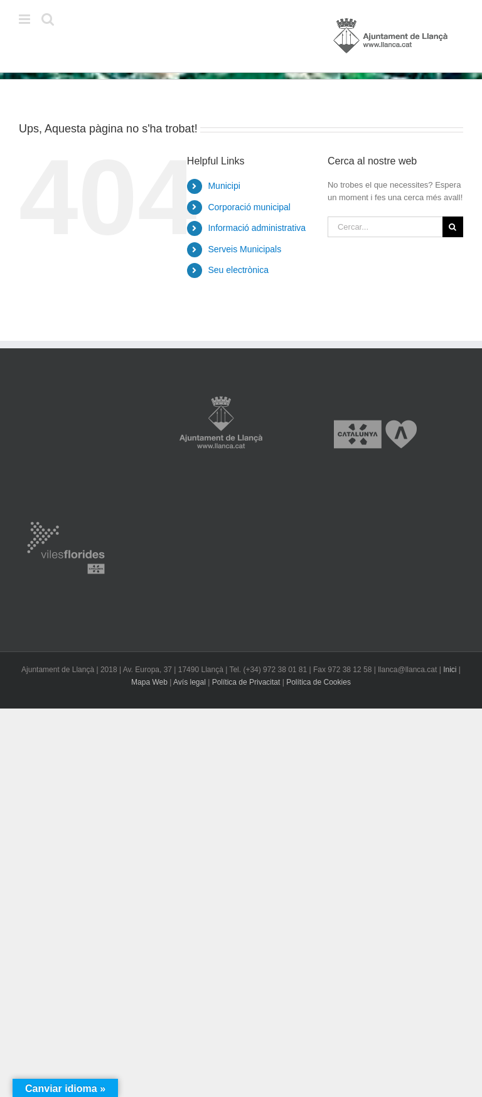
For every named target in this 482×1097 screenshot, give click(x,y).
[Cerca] (452, 227)
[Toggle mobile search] (47, 19)
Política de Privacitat (246, 682)
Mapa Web (149, 682)
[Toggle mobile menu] (25, 19)
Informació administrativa (257, 228)
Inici (449, 669)
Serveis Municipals (244, 249)
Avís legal (189, 682)
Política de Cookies (318, 682)
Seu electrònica (238, 270)
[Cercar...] (385, 227)
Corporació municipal (249, 207)
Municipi (224, 186)
